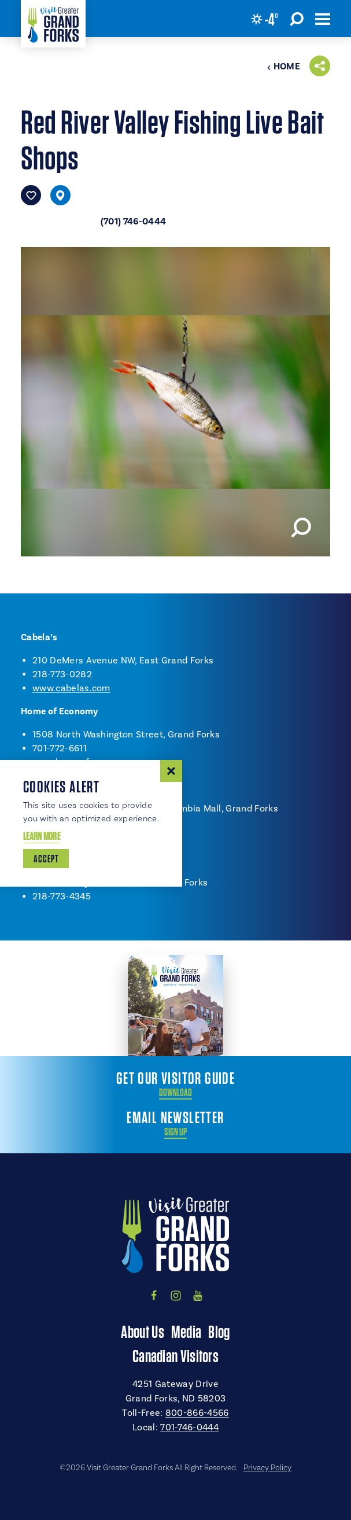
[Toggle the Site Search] (297, 18)
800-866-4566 (197, 1413)
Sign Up (175, 1132)
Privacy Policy (267, 1468)
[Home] (53, 23)
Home (283, 66)
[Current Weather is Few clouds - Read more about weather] (264, 19)
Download (175, 1092)
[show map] (60, 195)
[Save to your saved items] (31, 195)
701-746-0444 (189, 1427)
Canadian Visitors (175, 1355)
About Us (142, 1331)
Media (186, 1331)
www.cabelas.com (71, 688)
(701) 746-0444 (133, 221)
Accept (46, 859)
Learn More (41, 836)
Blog (219, 1331)
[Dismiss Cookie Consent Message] (171, 771)
